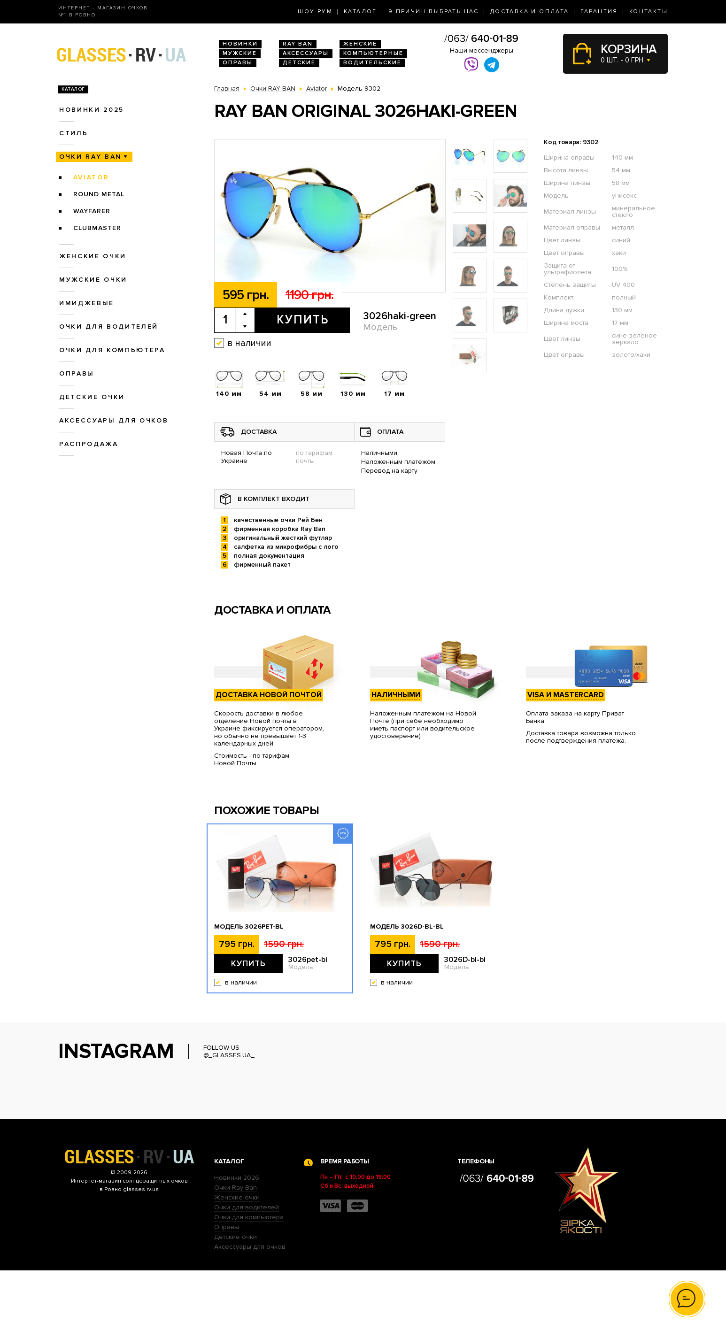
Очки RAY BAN (90, 157)
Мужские (240, 53)
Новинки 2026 (236, 1245)
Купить (303, 320)
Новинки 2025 (91, 110)
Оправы (238, 62)
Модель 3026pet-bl (249, 926)
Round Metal (98, 194)
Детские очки (92, 397)
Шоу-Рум (315, 11)
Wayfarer (91, 211)
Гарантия (599, 11)
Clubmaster (97, 228)
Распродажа (88, 444)
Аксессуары (306, 53)
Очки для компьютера (112, 350)
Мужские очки (93, 280)
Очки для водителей (108, 327)
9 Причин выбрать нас (433, 11)
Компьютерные (373, 53)
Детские (299, 62)
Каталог (360, 11)
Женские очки (92, 256)
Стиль (73, 133)
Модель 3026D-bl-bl (407, 926)
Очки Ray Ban (235, 1255)
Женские (360, 43)
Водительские (372, 62)
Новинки (240, 43)
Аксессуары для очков (113, 420)
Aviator (91, 177)
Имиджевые (86, 303)
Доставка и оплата (529, 11)
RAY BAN (298, 43)
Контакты (648, 11)
